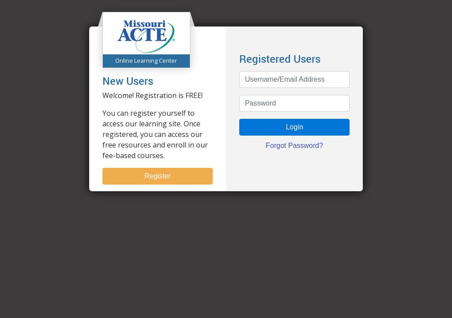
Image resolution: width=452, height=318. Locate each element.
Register (157, 176)
